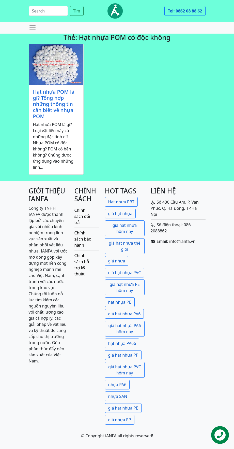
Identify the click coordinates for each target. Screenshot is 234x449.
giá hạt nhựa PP (123, 355)
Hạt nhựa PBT (121, 202)
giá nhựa (116, 261)
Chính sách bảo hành (82, 239)
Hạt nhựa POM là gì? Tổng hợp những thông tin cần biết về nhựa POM (53, 104)
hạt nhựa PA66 (122, 343)
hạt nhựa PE (119, 302)
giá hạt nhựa (120, 213)
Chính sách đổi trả (82, 216)
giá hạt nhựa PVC (124, 272)
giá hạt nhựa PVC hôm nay (124, 370)
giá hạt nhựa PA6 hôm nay (124, 328)
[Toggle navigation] (32, 28)
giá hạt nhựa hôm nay (125, 228)
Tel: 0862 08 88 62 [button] (185, 11)
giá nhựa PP (119, 420)
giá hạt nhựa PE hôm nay (124, 287)
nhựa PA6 (117, 384)
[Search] (48, 11)
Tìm (76, 11)
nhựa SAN (117, 396)
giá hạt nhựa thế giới (124, 246)
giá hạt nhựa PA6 (124, 314)
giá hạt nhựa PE (123, 408)
